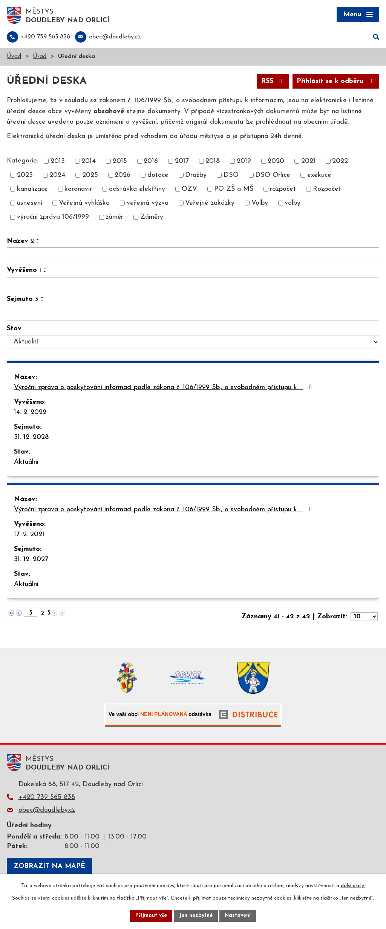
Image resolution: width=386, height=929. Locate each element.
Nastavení (238, 915)
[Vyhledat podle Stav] (193, 342)
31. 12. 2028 (31, 437)
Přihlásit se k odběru (336, 81)
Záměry (151, 217)
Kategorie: (22, 160)
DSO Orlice (272, 175)
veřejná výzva (147, 203)
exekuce (319, 175)
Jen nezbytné (196, 915)
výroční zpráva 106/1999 (53, 217)
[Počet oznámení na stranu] (364, 616)
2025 (90, 175)
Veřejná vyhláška (84, 203)
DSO (231, 175)
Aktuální (26, 462)
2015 (120, 161)
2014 (88, 161)
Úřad (39, 57)
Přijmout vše (151, 915)
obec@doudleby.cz (46, 810)
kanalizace (32, 189)
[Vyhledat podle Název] (193, 254)
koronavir (78, 189)
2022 (340, 161)
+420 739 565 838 (46, 797)
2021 (308, 161)
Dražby (196, 175)
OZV (189, 189)
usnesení (29, 203)
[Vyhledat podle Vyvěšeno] (193, 284)
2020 (276, 161)
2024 (57, 175)
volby (292, 203)
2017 (182, 161)
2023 (25, 175)
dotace (157, 175)
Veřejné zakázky (209, 203)
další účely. (353, 886)
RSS (273, 81)
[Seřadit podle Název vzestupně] (38, 239)
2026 (122, 175)
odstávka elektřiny (137, 189)
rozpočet (283, 189)
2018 (212, 161)
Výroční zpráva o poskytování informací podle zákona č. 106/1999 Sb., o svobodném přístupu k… (164, 387)
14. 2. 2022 (30, 412)
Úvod (14, 57)
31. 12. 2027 (31, 559)
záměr (114, 217)
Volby (259, 203)
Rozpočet (327, 189)
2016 (151, 161)
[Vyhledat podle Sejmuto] (193, 313)
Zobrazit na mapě (49, 866)
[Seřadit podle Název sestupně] (38, 242)
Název (20, 241)
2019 (244, 161)
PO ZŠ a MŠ (233, 189)
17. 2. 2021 (29, 534)
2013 (58, 161)
